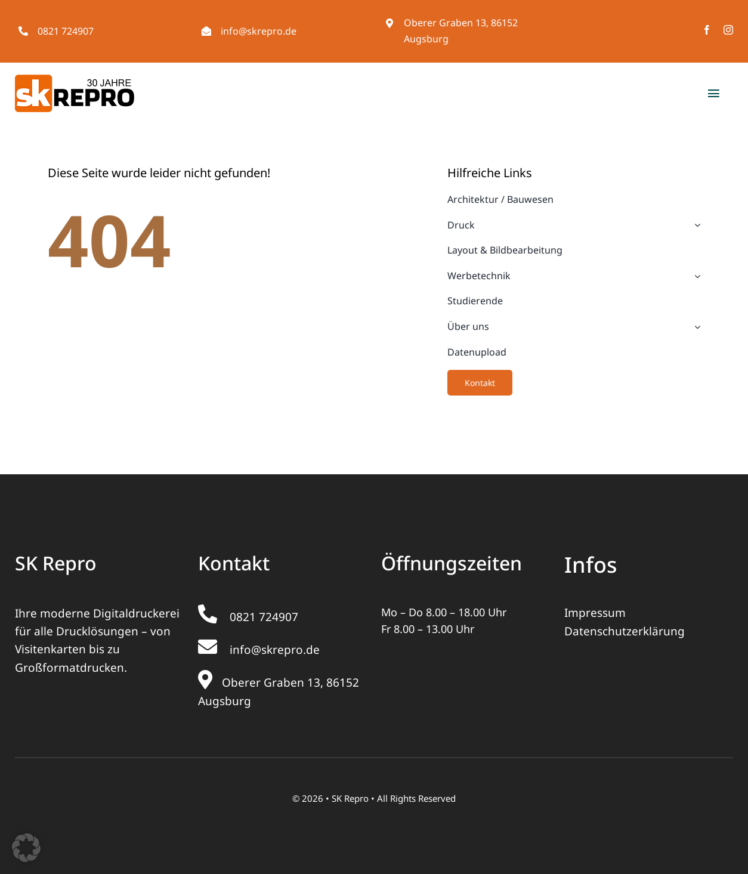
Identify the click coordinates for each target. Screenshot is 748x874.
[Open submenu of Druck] (695, 225)
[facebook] (707, 30)
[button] (26, 848)
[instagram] (728, 30)
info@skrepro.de (258, 31)
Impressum (595, 612)
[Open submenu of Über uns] (695, 327)
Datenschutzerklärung (624, 631)
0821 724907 (66, 31)
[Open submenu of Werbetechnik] (695, 276)
